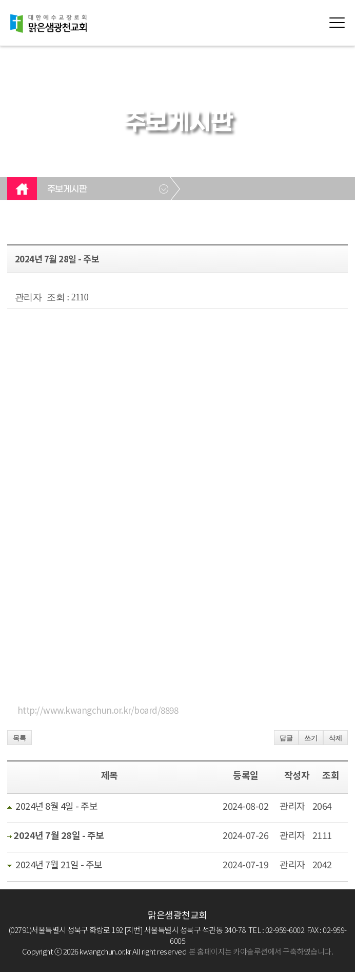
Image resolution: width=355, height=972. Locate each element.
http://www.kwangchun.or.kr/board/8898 (98, 709)
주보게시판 (67, 189)
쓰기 (311, 738)
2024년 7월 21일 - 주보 (59, 864)
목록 (19, 738)
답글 (286, 738)
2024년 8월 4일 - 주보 (56, 805)
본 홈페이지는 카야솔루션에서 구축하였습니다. (261, 951)
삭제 (335, 738)
